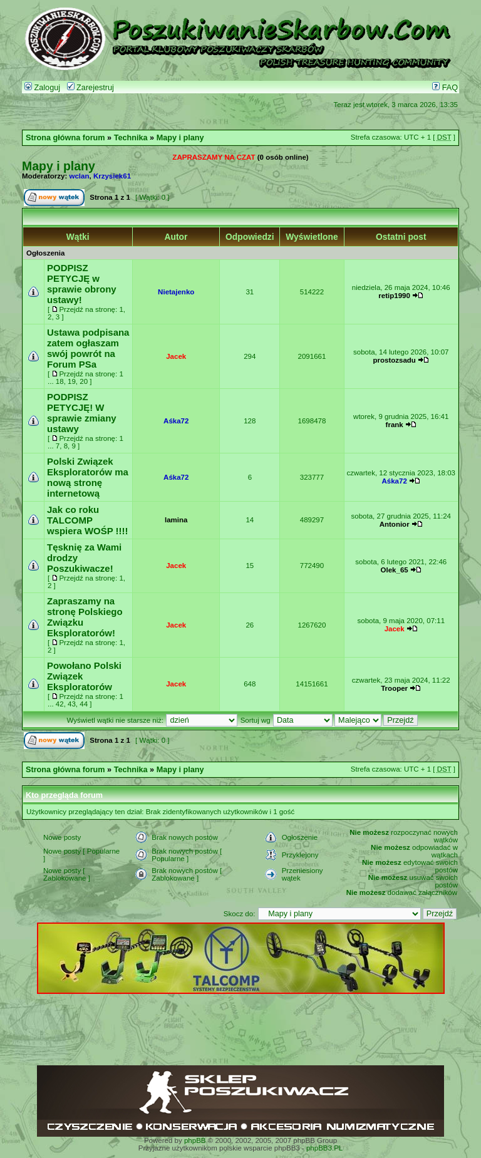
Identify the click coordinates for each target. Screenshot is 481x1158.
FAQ (445, 87)
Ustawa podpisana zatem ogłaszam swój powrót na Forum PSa (88, 348)
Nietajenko (176, 292)
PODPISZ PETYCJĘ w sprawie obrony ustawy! (81, 283)
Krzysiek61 (112, 176)
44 (84, 704)
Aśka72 (176, 421)
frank (394, 424)
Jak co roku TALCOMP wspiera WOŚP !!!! (87, 520)
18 (60, 381)
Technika (131, 137)
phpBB (195, 1140)
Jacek (176, 356)
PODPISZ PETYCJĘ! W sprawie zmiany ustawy (81, 412)
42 (60, 704)
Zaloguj (42, 87)
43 (72, 704)
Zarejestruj (90, 87)
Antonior (395, 524)
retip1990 (394, 295)
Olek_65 (394, 570)
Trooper (394, 688)
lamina (176, 520)
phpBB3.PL (324, 1148)
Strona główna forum (65, 137)
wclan (80, 176)
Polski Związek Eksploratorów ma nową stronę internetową (87, 477)
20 (84, 381)
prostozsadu (394, 360)
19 (72, 381)
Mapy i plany (180, 137)
